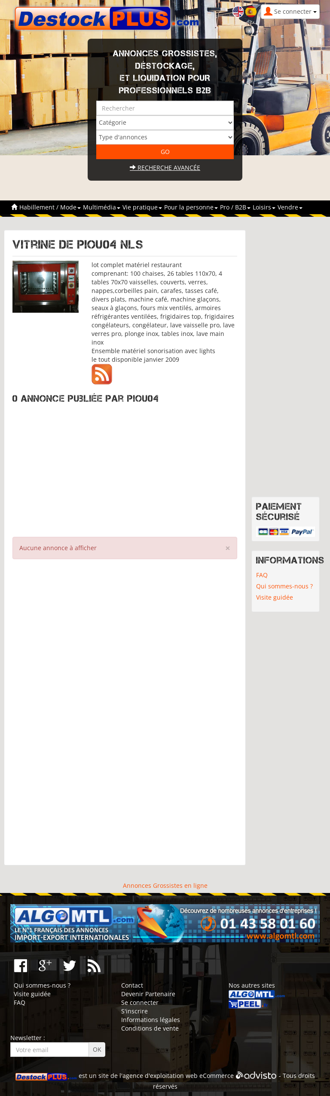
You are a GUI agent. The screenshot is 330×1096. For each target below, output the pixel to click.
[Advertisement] (124, 468)
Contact (132, 985)
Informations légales (150, 1020)
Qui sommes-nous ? (284, 586)
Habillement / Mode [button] (50, 207)
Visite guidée (274, 597)
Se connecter (140, 1002)
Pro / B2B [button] (235, 207)
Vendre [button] (290, 207)
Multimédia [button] (101, 207)
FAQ (262, 575)
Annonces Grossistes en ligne (165, 885)
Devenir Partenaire (148, 994)
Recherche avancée (165, 167)
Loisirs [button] (264, 207)
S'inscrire (134, 1011)
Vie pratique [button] (142, 207)
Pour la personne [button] (191, 207)
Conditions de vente (150, 1028)
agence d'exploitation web (160, 1075)
